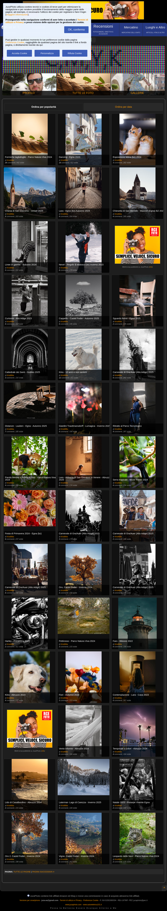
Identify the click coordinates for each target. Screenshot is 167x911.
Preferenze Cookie (14, 42)
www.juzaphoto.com (73, 905)
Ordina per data (123, 107)
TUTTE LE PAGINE (22, 872)
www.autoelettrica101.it (92, 905)
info (150, 267)
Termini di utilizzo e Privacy (71, 900)
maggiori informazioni (17, 14)
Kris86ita (10, 160)
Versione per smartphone (30, 900)
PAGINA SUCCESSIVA (43, 872)
